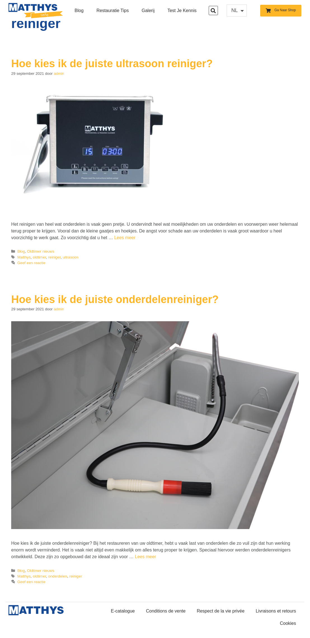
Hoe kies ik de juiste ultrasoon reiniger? (112, 63)
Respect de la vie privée (221, 611)
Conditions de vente (165, 611)
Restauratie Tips (113, 10)
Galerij (148, 10)
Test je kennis (181, 10)
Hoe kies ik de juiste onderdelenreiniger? (115, 299)
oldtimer (39, 257)
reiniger (54, 257)
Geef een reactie (31, 263)
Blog (79, 10)
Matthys (24, 257)
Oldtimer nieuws (40, 251)
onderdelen (57, 576)
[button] (213, 10)
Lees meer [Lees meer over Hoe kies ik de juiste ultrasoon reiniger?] (124, 237)
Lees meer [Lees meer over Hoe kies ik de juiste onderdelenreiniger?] (145, 556)
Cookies (288, 623)
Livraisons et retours (276, 611)
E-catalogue (123, 611)
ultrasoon (70, 257)
